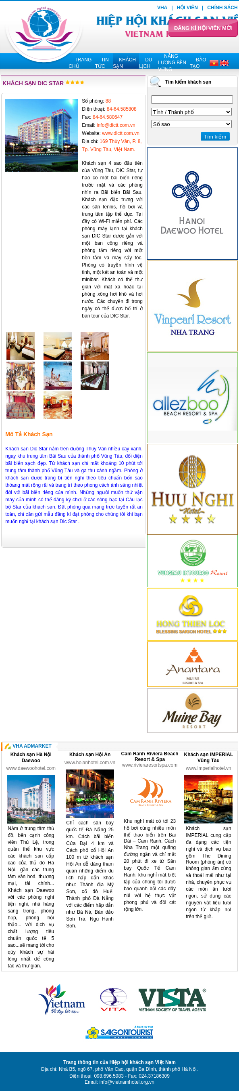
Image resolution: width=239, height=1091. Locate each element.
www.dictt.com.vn (120, 133)
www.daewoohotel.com (31, 768)
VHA (162, 8)
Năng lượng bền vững (172, 62)
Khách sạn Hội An (89, 754)
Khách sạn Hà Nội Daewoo (31, 757)
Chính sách (222, 8)
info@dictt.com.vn (116, 125)
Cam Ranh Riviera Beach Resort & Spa (150, 756)
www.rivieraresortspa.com (149, 765)
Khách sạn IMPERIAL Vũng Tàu (208, 757)
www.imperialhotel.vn (208, 768)
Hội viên (187, 8)
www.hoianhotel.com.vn (89, 762)
